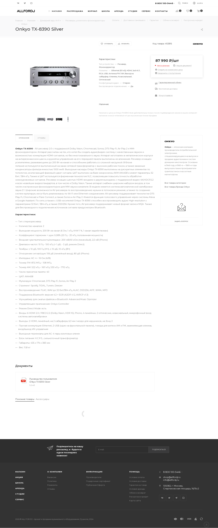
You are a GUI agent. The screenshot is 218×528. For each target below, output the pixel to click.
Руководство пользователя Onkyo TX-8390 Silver (43, 380)
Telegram (176, 498)
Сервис (19, 499)
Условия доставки (137, 481)
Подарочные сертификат (98, 481)
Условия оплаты (137, 477)
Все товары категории (175, 183)
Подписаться (159, 449)
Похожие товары (24, 399)
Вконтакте (162, 498)
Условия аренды (137, 489)
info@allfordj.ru (171, 480)
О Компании (54, 472)
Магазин (20, 472)
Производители (93, 477)
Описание (24, 138)
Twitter (169, 498)
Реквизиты (52, 485)
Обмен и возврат (137, 493)
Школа (19, 483)
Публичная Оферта (95, 485)
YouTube (183, 498)
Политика (51, 481)
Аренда (19, 488)
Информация (94, 472)
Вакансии (51, 477)
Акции (19, 477)
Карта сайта (135, 500)
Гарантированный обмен (170, 82)
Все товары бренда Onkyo (177, 187)
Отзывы (41, 138)
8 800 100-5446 (171, 472)
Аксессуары (42, 399)
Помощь (134, 472)
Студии (19, 494)
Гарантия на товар (138, 485)
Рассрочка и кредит (138, 497)
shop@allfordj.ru (171, 477)
